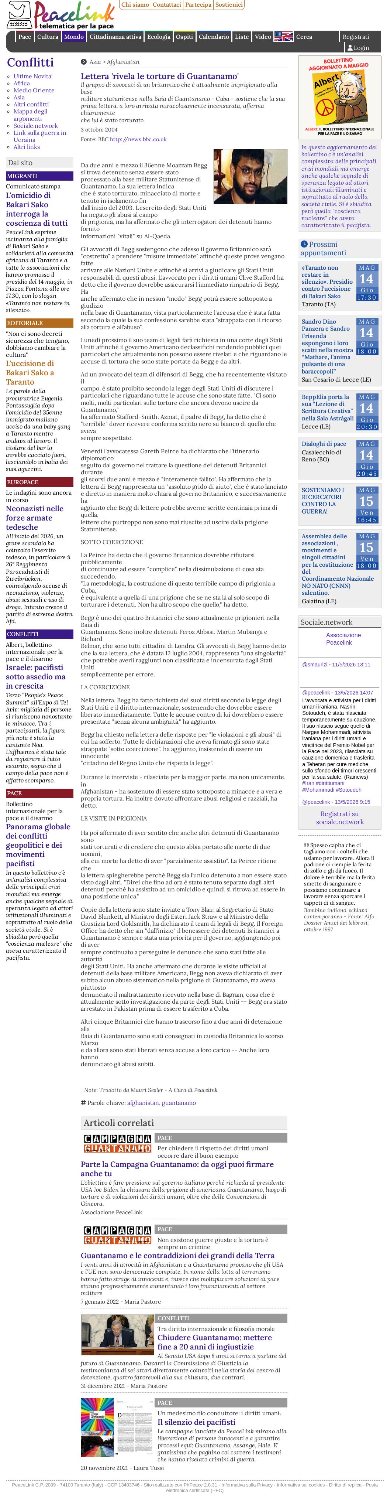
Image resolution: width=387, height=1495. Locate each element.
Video (263, 36)
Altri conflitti (31, 104)
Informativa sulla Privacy (247, 1485)
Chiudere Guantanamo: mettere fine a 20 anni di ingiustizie (215, 1342)
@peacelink (316, 693)
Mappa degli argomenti (31, 114)
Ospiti (184, 36)
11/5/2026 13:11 (351, 665)
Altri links (27, 146)
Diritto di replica (345, 1485)
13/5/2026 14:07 (354, 693)
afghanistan (143, 1102)
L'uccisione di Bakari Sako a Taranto (30, 372)
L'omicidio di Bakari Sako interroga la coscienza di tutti (37, 209)
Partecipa (198, 4)
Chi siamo (135, 4)
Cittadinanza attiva (115, 36)
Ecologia (158, 36)
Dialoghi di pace (324, 443)
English (283, 36)
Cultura (47, 36)
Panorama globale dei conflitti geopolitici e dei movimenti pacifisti (38, 845)
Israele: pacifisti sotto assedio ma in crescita (36, 676)
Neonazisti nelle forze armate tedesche (34, 518)
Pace (24, 36)
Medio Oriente (34, 90)
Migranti (22, 176)
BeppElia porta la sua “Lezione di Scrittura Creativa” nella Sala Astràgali (328, 407)
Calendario (214, 36)
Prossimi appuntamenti (323, 248)
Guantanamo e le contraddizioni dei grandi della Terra (178, 1255)
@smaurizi (314, 665)
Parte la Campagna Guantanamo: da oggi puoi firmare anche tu (177, 1168)
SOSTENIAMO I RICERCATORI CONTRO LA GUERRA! (323, 500)
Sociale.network (36, 125)
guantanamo (179, 1102)
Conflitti (30, 62)
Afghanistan (123, 61)
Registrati (356, 36)
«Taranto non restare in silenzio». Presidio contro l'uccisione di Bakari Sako (327, 282)
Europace (22, 482)
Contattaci (167, 4)
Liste (242, 36)
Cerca (304, 36)
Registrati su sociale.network (340, 817)
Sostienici (229, 4)
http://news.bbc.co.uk (138, 139)
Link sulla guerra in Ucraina (40, 136)
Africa (22, 83)
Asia (19, 97)
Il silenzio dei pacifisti (196, 1422)
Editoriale (25, 323)
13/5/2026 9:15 (352, 802)
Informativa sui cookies (301, 1485)
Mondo (74, 36)
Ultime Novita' (33, 76)
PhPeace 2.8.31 (200, 1485)
